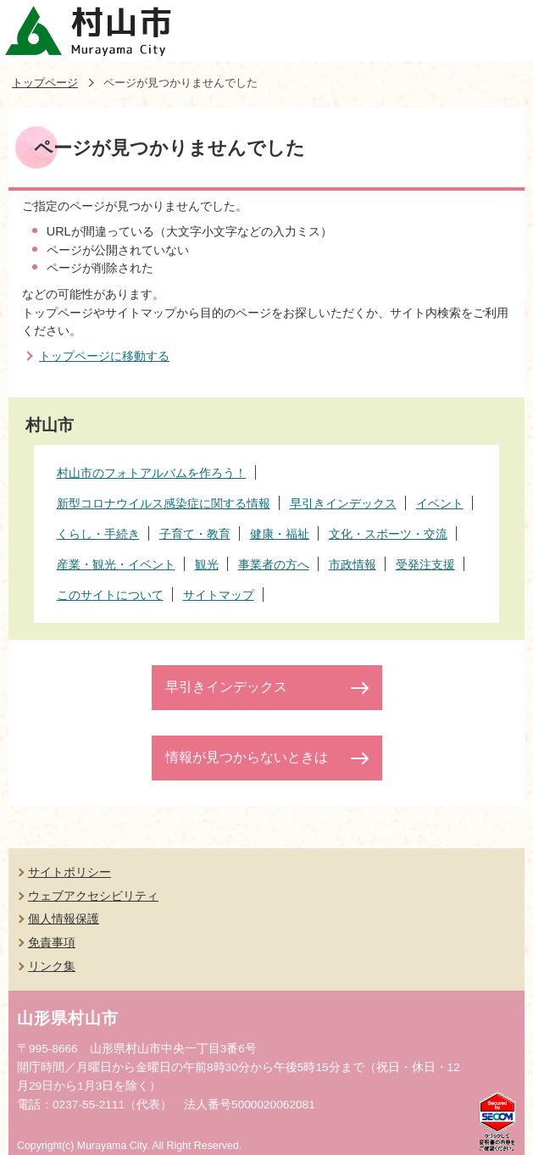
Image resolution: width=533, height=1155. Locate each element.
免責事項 (51, 942)
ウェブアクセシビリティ (93, 895)
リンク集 (51, 966)
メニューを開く (502, 30)
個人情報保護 (63, 918)
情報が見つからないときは (246, 757)
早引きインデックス (226, 687)
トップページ (45, 82)
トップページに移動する (104, 356)
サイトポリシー (69, 872)
